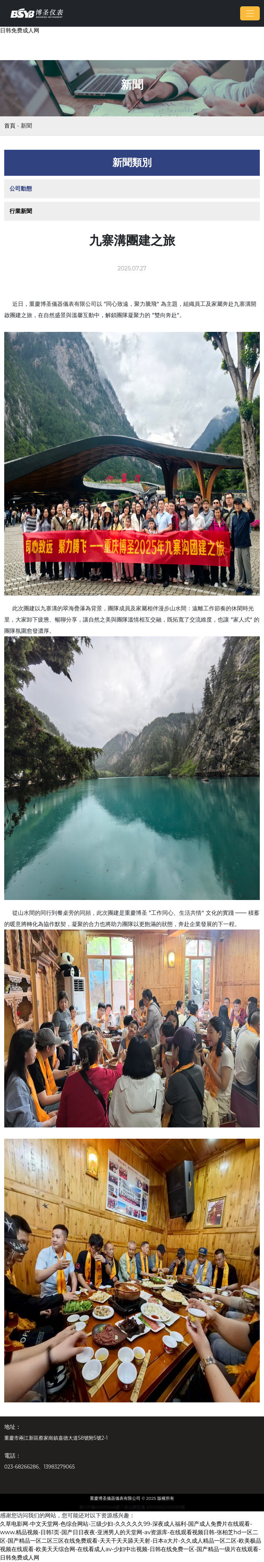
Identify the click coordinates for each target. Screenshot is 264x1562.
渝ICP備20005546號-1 (101, 1507)
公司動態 (20, 188)
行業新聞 (20, 211)
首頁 (9, 125)
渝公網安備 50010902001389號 (154, 1507)
